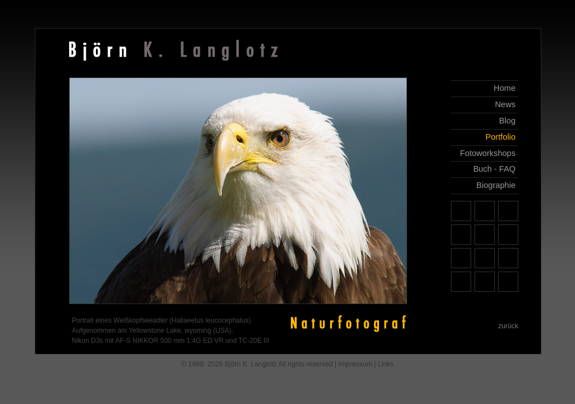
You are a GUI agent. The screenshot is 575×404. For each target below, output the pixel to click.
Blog (507, 120)
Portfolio (500, 136)
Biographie (495, 185)
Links (386, 364)
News (505, 104)
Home (504, 88)
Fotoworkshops (487, 153)
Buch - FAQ (494, 168)
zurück (508, 326)
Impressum (355, 364)
